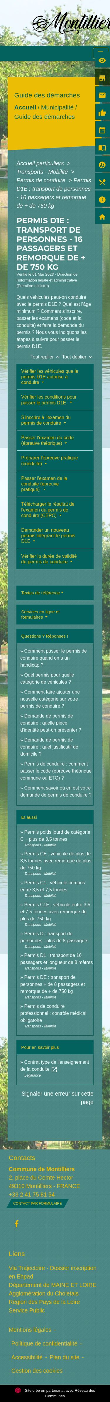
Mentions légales (30, 1330)
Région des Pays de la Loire (44, 1302)
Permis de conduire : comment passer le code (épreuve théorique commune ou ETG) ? (56, 770)
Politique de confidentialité (44, 1343)
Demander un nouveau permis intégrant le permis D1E (48, 536)
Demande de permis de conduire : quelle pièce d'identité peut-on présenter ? (50, 722)
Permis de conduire (41, 180)
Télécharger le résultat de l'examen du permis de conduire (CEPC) (47, 510)
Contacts (22, 1157)
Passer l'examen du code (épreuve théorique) (47, 440)
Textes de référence (40, 592)
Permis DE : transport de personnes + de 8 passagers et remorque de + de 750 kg (52, 984)
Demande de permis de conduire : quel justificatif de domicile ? (49, 746)
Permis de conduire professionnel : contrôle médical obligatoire (53, 1013)
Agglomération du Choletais (44, 1293)
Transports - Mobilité (42, 172)
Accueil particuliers (40, 163)
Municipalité (57, 107)
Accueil (25, 107)
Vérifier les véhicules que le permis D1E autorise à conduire (49, 377)
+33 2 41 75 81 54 (32, 1194)
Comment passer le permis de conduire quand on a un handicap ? (53, 657)
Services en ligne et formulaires (40, 614)
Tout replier (46, 356)
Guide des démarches (44, 116)
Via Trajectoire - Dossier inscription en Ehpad (53, 1272)
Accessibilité (27, 1357)
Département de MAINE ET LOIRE (53, 1285)
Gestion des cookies (36, 1370)
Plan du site (64, 1357)
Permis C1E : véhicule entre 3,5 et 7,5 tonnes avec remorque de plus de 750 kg (55, 911)
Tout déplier (78, 356)
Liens (17, 1253)
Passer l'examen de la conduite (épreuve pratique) (44, 484)
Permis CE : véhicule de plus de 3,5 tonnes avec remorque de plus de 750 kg (55, 860)
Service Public (27, 1310)
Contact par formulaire (37, 1204)
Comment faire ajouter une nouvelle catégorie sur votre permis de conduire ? (50, 698)
